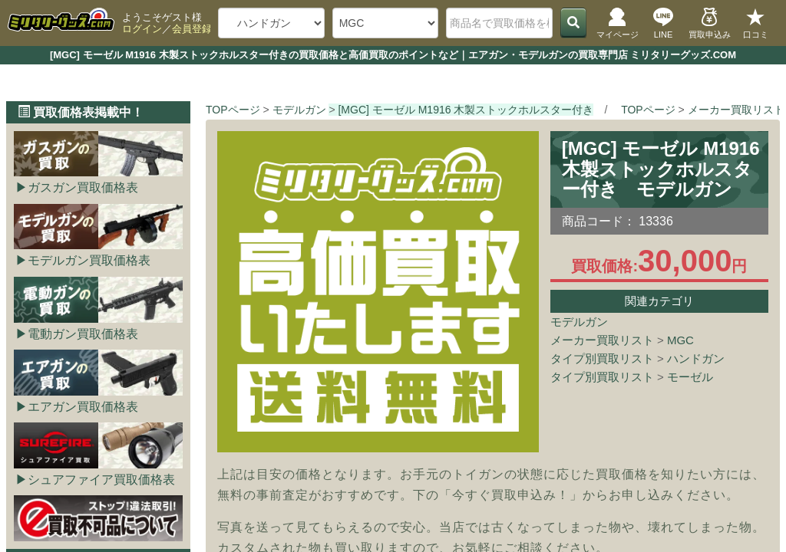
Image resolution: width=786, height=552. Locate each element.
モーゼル (690, 376)
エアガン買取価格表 (83, 406)
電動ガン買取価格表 (83, 333)
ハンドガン (696, 358)
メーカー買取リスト (602, 340)
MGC (680, 340)
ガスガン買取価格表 (83, 187)
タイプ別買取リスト (602, 358)
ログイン (142, 28)
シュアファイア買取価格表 (101, 479)
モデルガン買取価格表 (89, 260)
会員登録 (192, 28)
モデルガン (579, 321)
